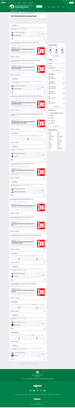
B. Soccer (9, 2)
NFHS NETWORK (11, 0)
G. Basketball (30, 2)
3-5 (25, 349)
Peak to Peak (59, 139)
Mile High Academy (16, 82)
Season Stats (17, 142)
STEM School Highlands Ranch (15, 185)
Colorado (49, 65)
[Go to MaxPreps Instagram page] (37, 391)
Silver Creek (59, 144)
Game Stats (12, 142)
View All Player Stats (56, 106)
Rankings (38, 10)
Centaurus (50, 138)
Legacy (49, 148)
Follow (39, 6)
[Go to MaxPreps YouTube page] (34, 391)
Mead (58, 133)
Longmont (58, 132)
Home (20, 10)
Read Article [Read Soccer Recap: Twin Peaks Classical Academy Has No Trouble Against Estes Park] (12, 249)
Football (14, 2)
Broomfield (50, 135)
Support (58, 394)
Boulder (49, 133)
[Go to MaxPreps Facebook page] (44, 391)
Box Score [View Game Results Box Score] (12, 38)
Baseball (19, 2)
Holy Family (50, 147)
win (21, 135)
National (49, 63)
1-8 (28, 185)
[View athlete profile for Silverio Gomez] (56, 91)
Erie (49, 141)
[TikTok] (64, 0)
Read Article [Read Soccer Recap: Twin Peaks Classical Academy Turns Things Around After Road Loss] (12, 110)
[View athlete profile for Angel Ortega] (56, 76)
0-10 (25, 28)
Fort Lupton (50, 144)
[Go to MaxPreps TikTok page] (30, 391)
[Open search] (65, 2)
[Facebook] (73, 0)
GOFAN (7, 0)
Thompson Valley (59, 148)
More (44, 10)
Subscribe (26, 394)
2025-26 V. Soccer (14, 10)
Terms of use (37, 394)
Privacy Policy (31, 394)
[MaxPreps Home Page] (11, 13)
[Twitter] (71, 0)
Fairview (49, 142)
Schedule (23, 10)
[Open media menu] (67, 2)
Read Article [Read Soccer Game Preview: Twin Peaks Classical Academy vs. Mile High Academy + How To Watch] (12, 129)
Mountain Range (59, 136)
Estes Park (33, 135)
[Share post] (44, 38)
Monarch (58, 135)
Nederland (32, 334)
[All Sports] (35, 2)
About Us (16, 394)
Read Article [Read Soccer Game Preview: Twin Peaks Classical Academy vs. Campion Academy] (12, 56)
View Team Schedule (56, 55)
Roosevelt (58, 142)
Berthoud (49, 132)
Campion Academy (13, 28)
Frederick (49, 145)
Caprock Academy (34, 304)
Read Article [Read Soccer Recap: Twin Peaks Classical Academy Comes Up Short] (12, 177)
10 (38, 35)
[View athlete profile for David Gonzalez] (56, 86)
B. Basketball (24, 2)
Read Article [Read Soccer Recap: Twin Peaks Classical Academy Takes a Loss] (12, 213)
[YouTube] (66, 0)
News (41, 10)
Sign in (71, 2)
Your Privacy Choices (51, 394)
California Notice (44, 394)
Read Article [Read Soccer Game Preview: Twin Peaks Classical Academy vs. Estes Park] (12, 297)
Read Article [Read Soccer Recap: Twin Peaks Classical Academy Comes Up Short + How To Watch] (12, 74)
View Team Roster (56, 126)
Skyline (58, 145)
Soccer (14, 13)
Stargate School (59, 147)
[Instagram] (68, 0)
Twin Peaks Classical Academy (20, 13)
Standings (33, 10)
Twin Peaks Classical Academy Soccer (30, 13)
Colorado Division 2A (51, 67)
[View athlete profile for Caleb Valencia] (56, 96)
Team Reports (13, 47)
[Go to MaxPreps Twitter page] (41, 391)
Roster (27, 10)
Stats (30, 10)
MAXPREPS (3, 0)
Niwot (58, 138)
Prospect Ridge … (59, 141)
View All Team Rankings (56, 70)
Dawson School (50, 139)
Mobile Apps (21, 394)
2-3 (24, 318)
